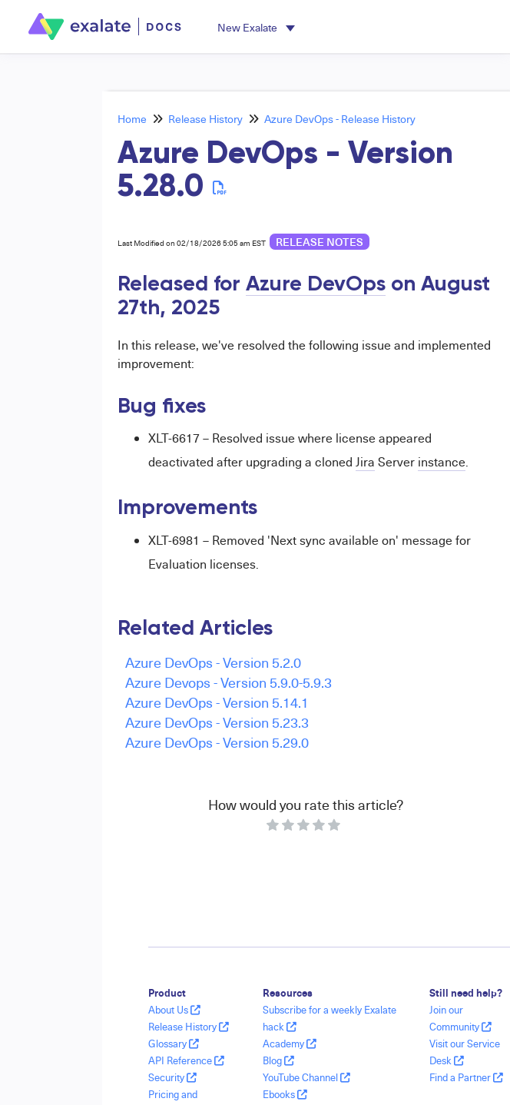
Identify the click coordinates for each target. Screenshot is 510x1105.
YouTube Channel (306, 1077)
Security (172, 1077)
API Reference (186, 1060)
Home (132, 118)
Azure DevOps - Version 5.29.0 (217, 742)
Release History (205, 118)
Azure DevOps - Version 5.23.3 (217, 722)
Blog (278, 1060)
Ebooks (285, 1094)
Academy (289, 1043)
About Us (174, 1010)
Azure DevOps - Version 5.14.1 (217, 702)
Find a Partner (466, 1077)
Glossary (173, 1043)
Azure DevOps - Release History (340, 118)
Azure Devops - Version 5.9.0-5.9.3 (228, 682)
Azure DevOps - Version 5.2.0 (213, 662)
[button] (256, 27)
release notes (319, 241)
